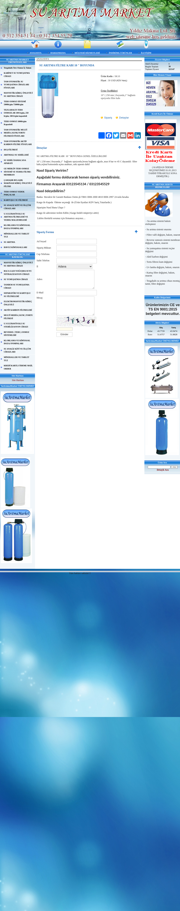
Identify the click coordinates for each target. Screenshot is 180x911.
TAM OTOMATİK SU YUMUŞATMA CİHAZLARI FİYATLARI (16, 84)
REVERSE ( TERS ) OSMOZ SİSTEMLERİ (16, 333)
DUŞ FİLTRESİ (10, 150)
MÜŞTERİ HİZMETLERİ (87, 53)
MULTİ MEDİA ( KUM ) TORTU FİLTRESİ (18, 316)
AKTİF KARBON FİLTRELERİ (18, 310)
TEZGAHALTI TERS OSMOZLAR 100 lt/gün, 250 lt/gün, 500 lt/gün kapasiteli (16, 113)
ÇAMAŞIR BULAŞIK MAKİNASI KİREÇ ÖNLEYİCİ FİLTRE (18, 183)
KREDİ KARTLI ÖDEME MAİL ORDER (18, 367)
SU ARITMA (9, 242)
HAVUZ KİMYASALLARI (15, 247)
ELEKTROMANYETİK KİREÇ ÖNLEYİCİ (18, 303)
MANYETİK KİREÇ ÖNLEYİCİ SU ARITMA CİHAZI (18, 94)
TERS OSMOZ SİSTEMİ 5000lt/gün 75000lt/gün (15, 103)
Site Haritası (18, 380)
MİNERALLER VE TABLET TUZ (16, 235)
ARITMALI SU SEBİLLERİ (16, 155)
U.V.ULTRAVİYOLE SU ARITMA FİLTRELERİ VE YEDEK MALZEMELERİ (16, 217)
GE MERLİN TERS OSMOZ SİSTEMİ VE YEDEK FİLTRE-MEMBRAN (17, 172)
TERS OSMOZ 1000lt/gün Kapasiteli (15, 123)
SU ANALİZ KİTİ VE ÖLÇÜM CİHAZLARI (17, 207)
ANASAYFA (36, 53)
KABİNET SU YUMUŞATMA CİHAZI (17, 74)
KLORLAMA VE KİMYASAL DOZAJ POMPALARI (17, 226)
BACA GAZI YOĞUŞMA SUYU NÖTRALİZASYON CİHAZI (18, 272)
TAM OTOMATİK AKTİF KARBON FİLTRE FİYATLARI (18, 143)
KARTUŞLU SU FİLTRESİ (16, 200)
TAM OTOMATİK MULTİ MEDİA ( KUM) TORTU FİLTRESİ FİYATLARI (15, 133)
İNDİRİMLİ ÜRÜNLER (120, 53)
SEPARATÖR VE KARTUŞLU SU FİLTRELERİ (17, 294)
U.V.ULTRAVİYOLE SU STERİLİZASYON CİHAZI (16, 325)
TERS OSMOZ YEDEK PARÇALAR (14, 193)
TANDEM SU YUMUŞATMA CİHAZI (16, 286)
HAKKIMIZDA (58, 53)
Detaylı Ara (163, 469)
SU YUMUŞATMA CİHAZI (16, 279)
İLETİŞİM (146, 53)
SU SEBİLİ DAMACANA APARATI (15, 162)
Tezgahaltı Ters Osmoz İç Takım (17, 68)
